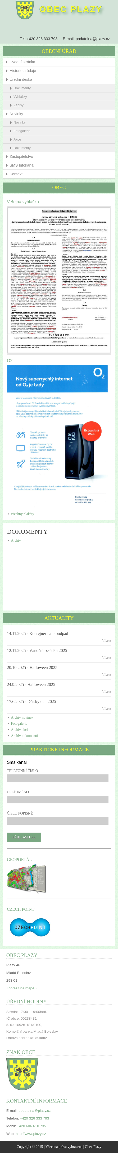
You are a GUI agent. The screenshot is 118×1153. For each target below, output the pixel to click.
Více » (106, 640)
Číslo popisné (20, 813)
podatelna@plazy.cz (93, 39)
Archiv (16, 540)
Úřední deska (21, 79)
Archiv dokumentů (24, 736)
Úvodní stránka (22, 62)
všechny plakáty (22, 514)
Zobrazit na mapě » (21, 988)
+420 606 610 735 (31, 1126)
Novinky (16, 114)
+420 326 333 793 (42, 39)
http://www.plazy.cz (31, 1134)
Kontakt (16, 174)
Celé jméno (18, 792)
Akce (17, 139)
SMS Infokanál (22, 165)
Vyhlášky (20, 97)
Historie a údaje (23, 71)
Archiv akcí (19, 730)
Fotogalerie (21, 131)
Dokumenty (22, 88)
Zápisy (18, 105)
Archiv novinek (22, 717)
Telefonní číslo (22, 771)
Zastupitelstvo (21, 156)
